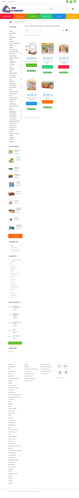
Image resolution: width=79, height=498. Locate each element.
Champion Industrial (14, 287)
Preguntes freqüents (14, 249)
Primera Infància (13, 114)
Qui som (72, 16)
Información (13, 242)
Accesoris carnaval (13, 49)
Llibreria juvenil (13, 83)
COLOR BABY (13, 295)
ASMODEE (12, 269)
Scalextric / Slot (13, 118)
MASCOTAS (12, 41)
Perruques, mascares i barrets (14, 58)
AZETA (11, 271)
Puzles (11, 66)
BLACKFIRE (13, 279)
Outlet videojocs (13, 85)
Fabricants (13, 256)
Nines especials (13, 87)
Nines (11, 79)
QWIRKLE (16, 217)
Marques (20, 16)
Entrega (12, 245)
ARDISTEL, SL (13, 265)
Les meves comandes (45, 364)
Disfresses (12, 137)
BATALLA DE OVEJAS (17, 151)
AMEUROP (12, 261)
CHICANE (18, 191)
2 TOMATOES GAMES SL (15, 259)
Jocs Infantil (12, 64)
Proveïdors (13, 348)
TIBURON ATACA (18, 182)
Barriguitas (12, 141)
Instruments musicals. (14, 91)
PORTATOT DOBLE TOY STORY (19, 209)
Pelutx (11, 95)
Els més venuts (14, 146)
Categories (7, 16)
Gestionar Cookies (28, 380)
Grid (66, 30)
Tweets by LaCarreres (61, 377)
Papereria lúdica (13, 55)
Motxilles (11, 47)
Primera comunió (13, 93)
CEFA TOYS (12, 283)
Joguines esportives (14, 97)
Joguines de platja (12, 408)
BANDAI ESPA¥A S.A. (14, 273)
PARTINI (18, 157)
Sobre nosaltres (13, 247)
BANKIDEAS (13, 275)
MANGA (11, 31)
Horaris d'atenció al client (15, 251)
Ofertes (35, 15)
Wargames (12, 109)
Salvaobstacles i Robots (15, 121)
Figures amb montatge (14, 51)
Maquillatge (12, 129)
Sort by (26, 30)
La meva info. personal (46, 371)
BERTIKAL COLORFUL (17, 167)
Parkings (11, 45)
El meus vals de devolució (46, 366)
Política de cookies (28, 376)
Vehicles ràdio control (14, 133)
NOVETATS (46, 16)
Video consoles (13, 77)
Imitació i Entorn (13, 99)
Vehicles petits (13, 125)
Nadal (11, 89)
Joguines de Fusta (13, 123)
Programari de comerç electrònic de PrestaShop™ (20, 491)
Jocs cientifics (13, 75)
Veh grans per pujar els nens (14, 106)
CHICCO (12, 289)
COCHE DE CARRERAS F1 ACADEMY (16, 315)
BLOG (59, 16)
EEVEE (14, 329)
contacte (4, 1)
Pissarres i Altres (13, 127)
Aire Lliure (12, 101)
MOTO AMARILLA (17, 336)
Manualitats (12, 68)
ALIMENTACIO (12, 37)
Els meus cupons (44, 373)
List (69, 30)
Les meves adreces (45, 369)
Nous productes (14, 302)
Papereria (11, 135)
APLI (11, 263)
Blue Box (12, 281)
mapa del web (11, 1)
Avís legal (26, 366)
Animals (11, 131)
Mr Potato (12, 139)
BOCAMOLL (17, 200)
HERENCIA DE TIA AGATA (17, 175)
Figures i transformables (15, 43)
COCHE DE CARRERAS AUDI (17, 307)
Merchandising (13, 33)
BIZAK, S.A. (12, 277)
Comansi (12, 297)
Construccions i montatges (13, 62)
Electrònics (12, 81)
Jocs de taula (12, 53)
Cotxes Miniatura (13, 116)
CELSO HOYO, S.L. (14, 285)
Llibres (11, 70)
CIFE (11, 291)
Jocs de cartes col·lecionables (13, 112)
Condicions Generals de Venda (31, 369)
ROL (10, 35)
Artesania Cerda (13, 267)
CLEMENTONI (13, 293)
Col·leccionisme (13, 103)
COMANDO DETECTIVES (19, 225)
